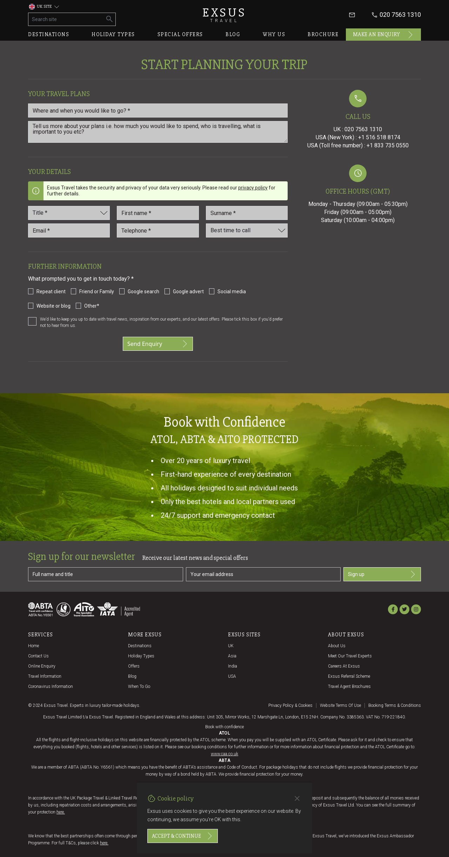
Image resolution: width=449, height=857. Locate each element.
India (232, 666)
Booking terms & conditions (394, 705)
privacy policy (253, 187)
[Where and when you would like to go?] (158, 110)
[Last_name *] (247, 213)
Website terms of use (340, 705)
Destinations (48, 34)
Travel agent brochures (349, 686)
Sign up (382, 574)
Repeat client (51, 291)
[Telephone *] (158, 230)
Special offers (180, 34)
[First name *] (158, 213)
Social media (231, 291)
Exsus (224, 15)
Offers (134, 666)
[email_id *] (69, 230)
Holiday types (113, 34)
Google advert (188, 291)
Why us (274, 34)
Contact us (38, 656)
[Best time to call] (247, 230)
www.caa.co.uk (224, 753)
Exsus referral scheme (349, 676)
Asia (232, 656)
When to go (139, 686)
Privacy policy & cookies (290, 705)
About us (337, 645)
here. (60, 812)
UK (231, 645)
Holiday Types (141, 656)
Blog (233, 34)
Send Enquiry (157, 344)
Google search (143, 291)
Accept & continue (182, 835)
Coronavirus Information (50, 686)
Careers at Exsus (344, 666)
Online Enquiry (41, 666)
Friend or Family (96, 291)
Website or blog (53, 306)
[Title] (69, 213)
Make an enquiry (383, 34)
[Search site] (66, 19)
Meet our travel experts (350, 656)
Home (33, 645)
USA (232, 676)
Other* (91, 306)
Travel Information (44, 676)
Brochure (323, 34)
